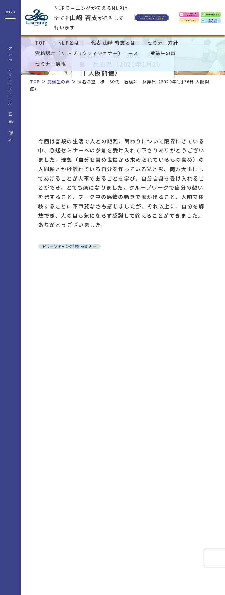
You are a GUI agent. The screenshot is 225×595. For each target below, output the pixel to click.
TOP (40, 42)
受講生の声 (163, 53)
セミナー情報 (50, 63)
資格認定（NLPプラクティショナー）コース (87, 53)
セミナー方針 (162, 42)
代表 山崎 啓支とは (113, 42)
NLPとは (68, 42)
